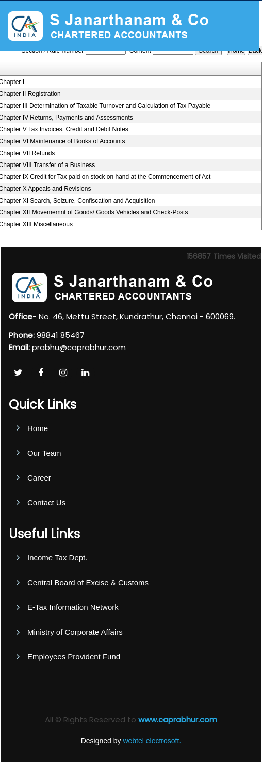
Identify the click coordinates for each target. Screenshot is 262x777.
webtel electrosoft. (152, 741)
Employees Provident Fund (73, 706)
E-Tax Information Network (73, 656)
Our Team (44, 489)
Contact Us (46, 538)
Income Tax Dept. (57, 607)
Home (37, 464)
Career (39, 514)
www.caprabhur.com (177, 719)
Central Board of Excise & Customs (88, 632)
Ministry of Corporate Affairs (75, 681)
